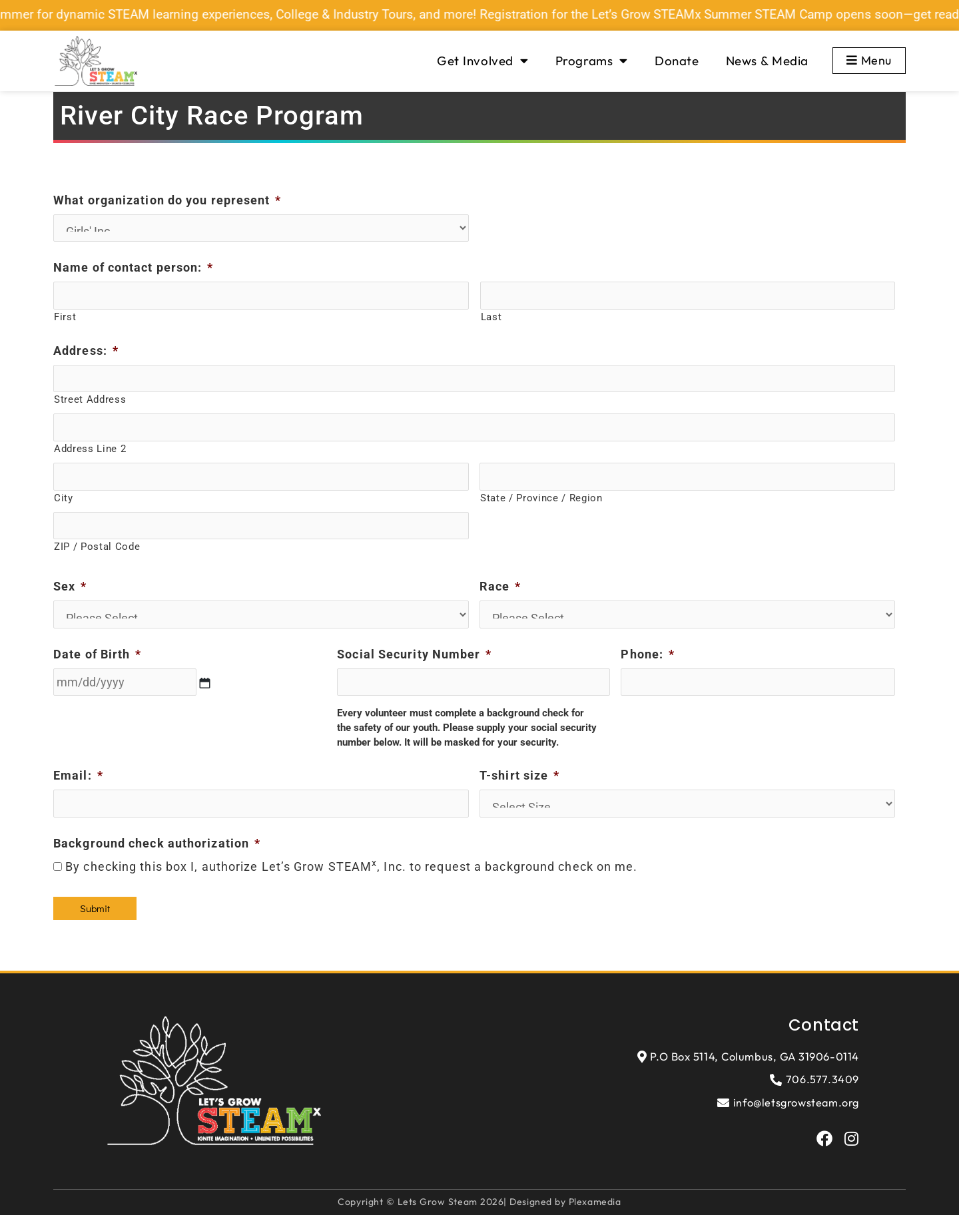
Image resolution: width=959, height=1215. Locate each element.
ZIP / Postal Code (97, 547)
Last (491, 317)
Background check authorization (156, 843)
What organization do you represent (167, 200)
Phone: (648, 654)
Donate (677, 61)
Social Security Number (414, 654)
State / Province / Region (541, 498)
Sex (70, 586)
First (65, 317)
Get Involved (482, 61)
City (63, 498)
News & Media (767, 61)
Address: (86, 351)
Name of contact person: (133, 267)
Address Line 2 (90, 449)
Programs (591, 61)
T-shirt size (519, 775)
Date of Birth (97, 654)
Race (500, 586)
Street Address (90, 399)
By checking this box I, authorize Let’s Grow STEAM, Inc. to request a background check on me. (351, 866)
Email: (78, 775)
